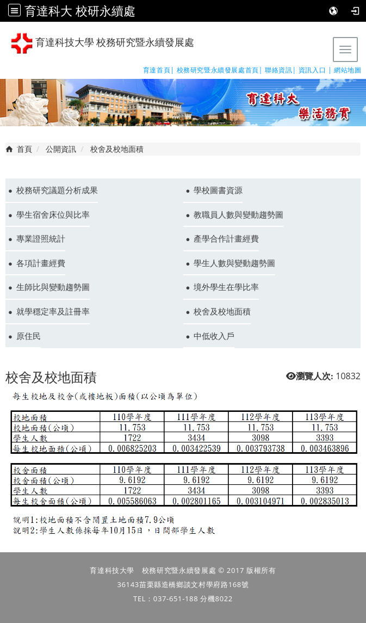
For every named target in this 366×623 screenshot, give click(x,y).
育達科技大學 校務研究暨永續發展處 (102, 43)
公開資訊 (61, 149)
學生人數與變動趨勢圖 (234, 262)
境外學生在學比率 (226, 286)
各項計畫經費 (40, 262)
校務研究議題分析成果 (57, 189)
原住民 (28, 335)
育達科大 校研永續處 (79, 10)
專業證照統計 (40, 238)
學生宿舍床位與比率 (53, 214)
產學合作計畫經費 (226, 238)
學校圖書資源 (218, 189)
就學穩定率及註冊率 (53, 311)
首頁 (24, 149)
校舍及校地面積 (222, 311)
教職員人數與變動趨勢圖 (238, 214)
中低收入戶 (214, 335)
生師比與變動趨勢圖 (53, 286)
